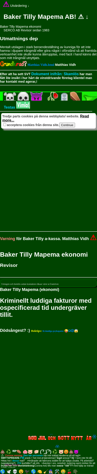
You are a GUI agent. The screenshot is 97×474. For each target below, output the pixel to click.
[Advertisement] (48, 178)
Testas (16, 107)
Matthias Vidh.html (41, 65)
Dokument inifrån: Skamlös (55, 74)
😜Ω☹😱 (54, 331)
